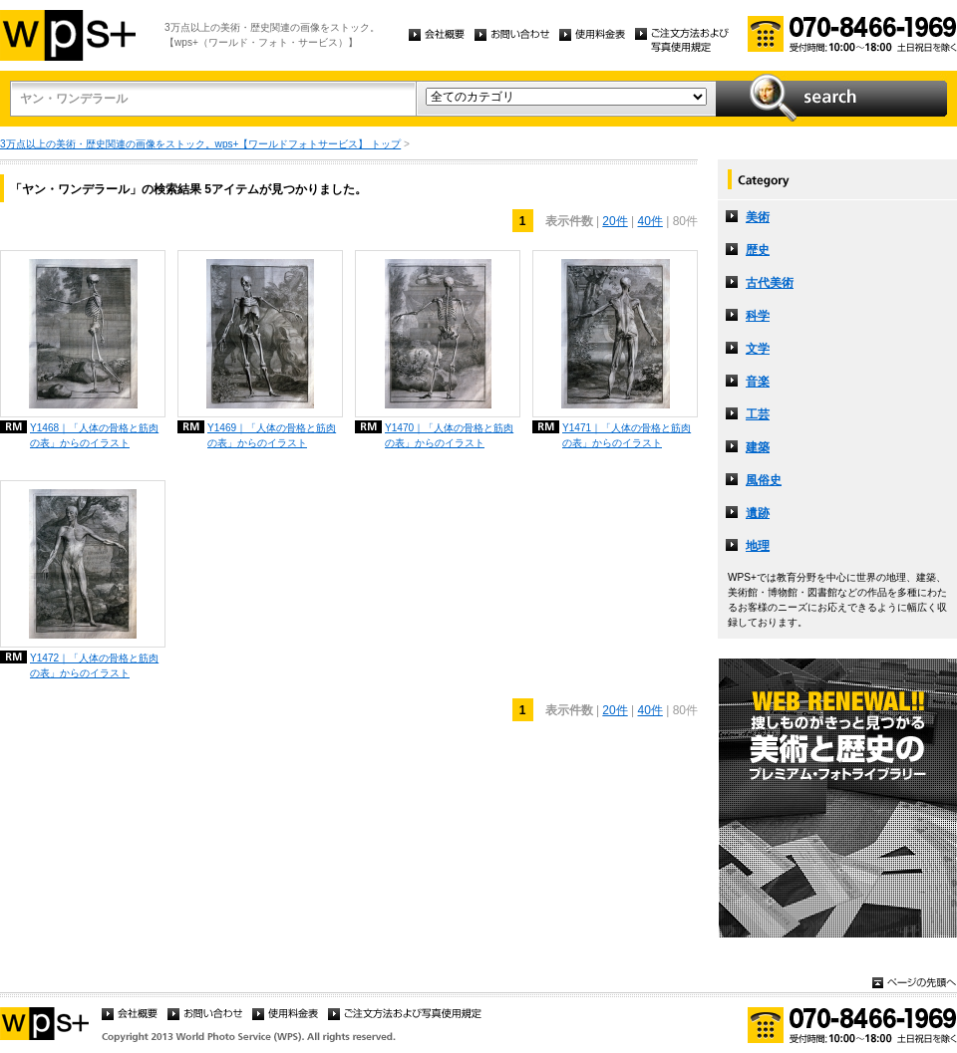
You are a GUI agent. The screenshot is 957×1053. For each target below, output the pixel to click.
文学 (758, 349)
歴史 (758, 250)
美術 (758, 217)
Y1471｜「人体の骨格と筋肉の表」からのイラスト (626, 435)
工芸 (758, 414)
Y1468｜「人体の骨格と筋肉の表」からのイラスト (94, 435)
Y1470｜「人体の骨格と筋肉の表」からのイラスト (449, 435)
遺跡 (758, 513)
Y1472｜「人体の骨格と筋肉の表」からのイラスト (94, 665)
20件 (614, 221)
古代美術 (770, 283)
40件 (650, 221)
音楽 (758, 382)
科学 (758, 316)
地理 (758, 546)
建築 (758, 447)
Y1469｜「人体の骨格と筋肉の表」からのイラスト (271, 435)
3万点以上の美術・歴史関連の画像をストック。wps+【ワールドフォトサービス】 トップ (200, 143)
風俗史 (764, 480)
